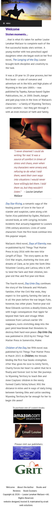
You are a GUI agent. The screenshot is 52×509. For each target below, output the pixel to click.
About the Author (25, 487)
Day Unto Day (32, 283)
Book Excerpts (30, 490)
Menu (6, 23)
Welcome (10, 487)
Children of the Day (16, 347)
